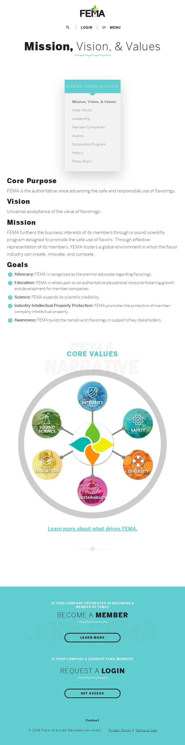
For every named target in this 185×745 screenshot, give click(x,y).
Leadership (81, 118)
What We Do (82, 110)
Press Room (82, 161)
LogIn (86, 27)
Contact (92, 720)
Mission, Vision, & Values (94, 101)
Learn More (92, 637)
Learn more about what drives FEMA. (93, 528)
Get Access (92, 693)
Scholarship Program (89, 144)
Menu (111, 27)
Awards (78, 136)
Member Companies (88, 127)
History (78, 152)
